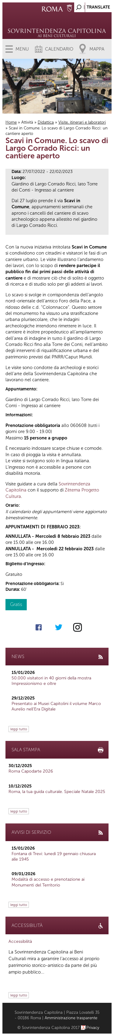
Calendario (59, 49)
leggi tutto (18, 729)
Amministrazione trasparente (71, 1018)
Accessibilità (20, 941)
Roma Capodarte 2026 (31, 771)
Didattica (46, 122)
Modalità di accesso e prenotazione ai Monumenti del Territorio (48, 882)
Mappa (96, 49)
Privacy (92, 1027)
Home (11, 122)
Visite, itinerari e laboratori (82, 122)
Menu (22, 49)
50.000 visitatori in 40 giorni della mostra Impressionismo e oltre (51, 680)
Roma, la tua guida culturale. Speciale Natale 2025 (57, 791)
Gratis (16, 604)
